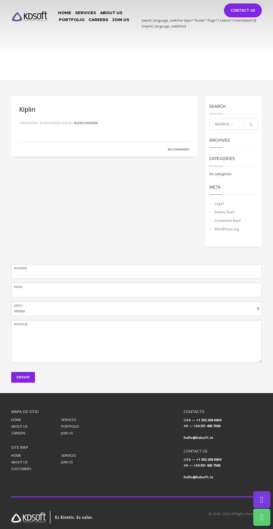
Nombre (20, 268)
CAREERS (18, 433)
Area (18, 305)
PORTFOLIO (70, 426)
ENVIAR (23, 377)
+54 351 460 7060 (207, 425)
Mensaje (21, 324)
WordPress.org (227, 229)
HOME (16, 419)
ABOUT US (19, 426)
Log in (219, 203)
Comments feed (227, 220)
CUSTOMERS (21, 468)
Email (18, 287)
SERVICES (68, 419)
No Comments (178, 149)
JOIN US (67, 433)
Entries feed (224, 212)
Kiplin (27, 109)
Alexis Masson (86, 123)
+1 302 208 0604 (208, 420)
